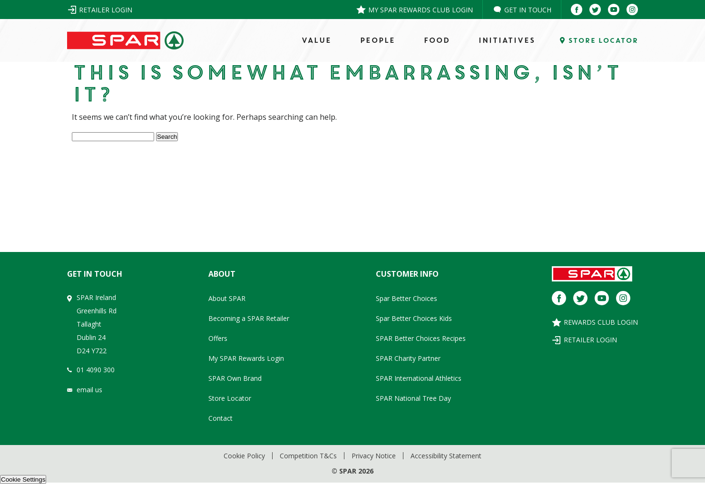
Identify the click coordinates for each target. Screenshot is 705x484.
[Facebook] (576, 9)
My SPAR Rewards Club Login (420, 9)
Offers (217, 338)
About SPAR (226, 298)
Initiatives (506, 40)
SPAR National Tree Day (413, 398)
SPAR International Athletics (418, 378)
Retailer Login (105, 9)
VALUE (316, 40)
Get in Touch (527, 9)
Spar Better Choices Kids (414, 318)
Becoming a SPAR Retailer (248, 318)
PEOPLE (377, 40)
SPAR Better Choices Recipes (421, 338)
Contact (220, 418)
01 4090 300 (96, 369)
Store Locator (229, 398)
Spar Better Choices (406, 298)
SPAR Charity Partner (408, 358)
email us (89, 389)
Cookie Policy (244, 455)
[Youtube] (613, 9)
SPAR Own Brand (235, 378)
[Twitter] (595, 9)
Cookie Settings (23, 479)
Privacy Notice (374, 455)
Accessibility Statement (446, 455)
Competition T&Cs (308, 455)
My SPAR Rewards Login (246, 358)
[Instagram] (632, 9)
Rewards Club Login (601, 322)
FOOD (436, 40)
